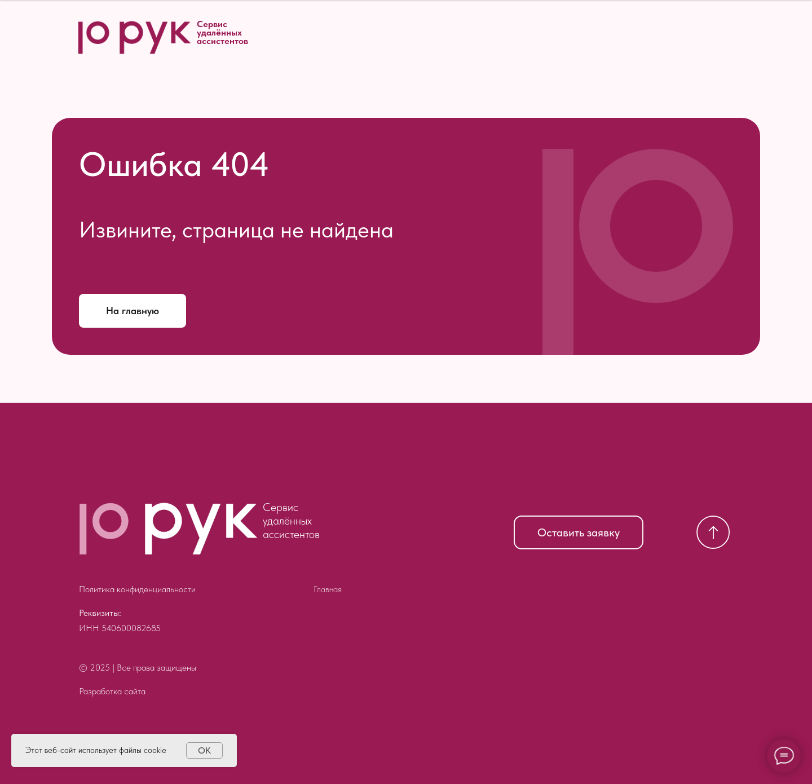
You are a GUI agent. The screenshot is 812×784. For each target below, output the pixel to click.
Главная (328, 589)
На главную (132, 310)
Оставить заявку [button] (578, 532)
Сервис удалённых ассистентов (222, 32)
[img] (168, 528)
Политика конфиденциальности (137, 589)
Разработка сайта (112, 691)
